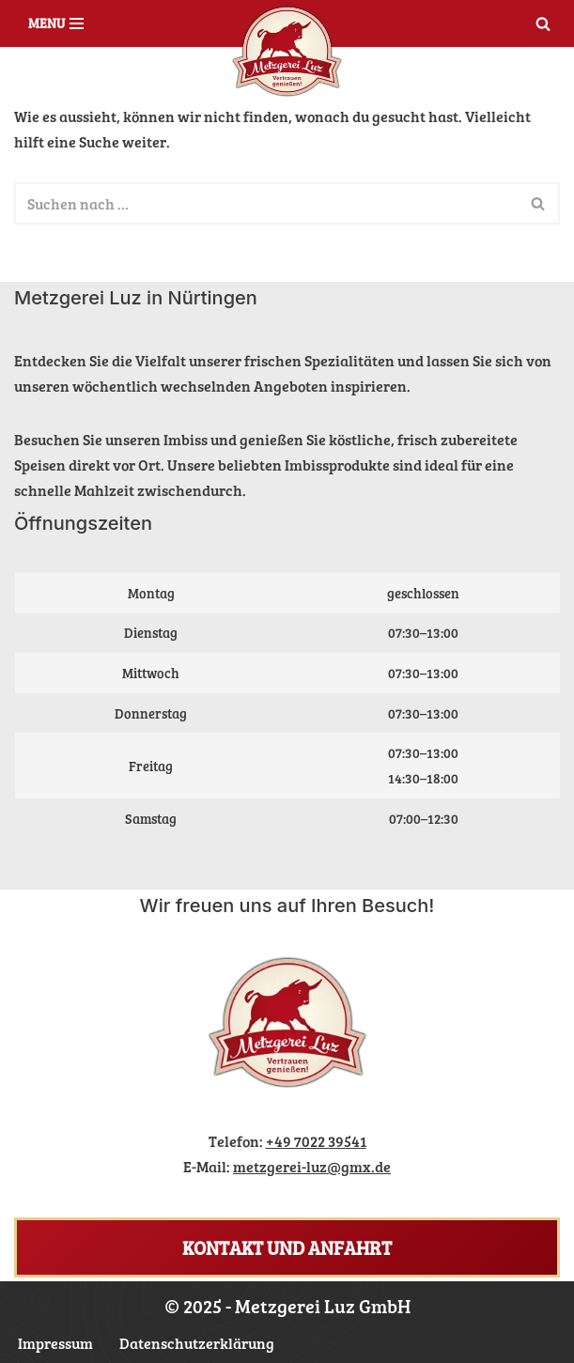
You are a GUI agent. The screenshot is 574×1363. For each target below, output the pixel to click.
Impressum (55, 1343)
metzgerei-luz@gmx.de (312, 1166)
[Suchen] (543, 23)
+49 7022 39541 (316, 1141)
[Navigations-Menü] (56, 23)
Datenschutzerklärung (196, 1343)
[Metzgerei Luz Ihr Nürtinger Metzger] (287, 52)
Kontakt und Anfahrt (287, 1247)
